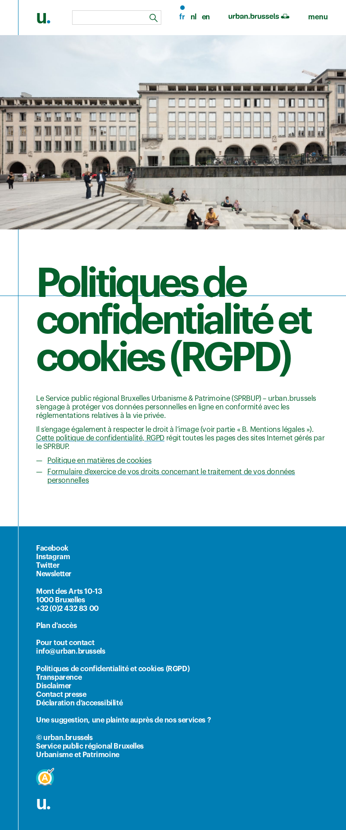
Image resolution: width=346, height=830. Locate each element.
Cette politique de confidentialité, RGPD (100, 438)
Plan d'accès (56, 625)
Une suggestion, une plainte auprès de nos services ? (123, 720)
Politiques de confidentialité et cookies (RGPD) (112, 669)
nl (193, 17)
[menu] (318, 17)
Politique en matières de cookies (99, 460)
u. (43, 803)
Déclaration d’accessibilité (79, 703)
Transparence (59, 677)
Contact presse (61, 694)
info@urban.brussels (70, 651)
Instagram (53, 557)
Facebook (52, 548)
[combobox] (116, 17)
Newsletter (54, 574)
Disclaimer (54, 686)
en (206, 17)
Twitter (47, 565)
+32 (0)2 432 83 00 (67, 608)
